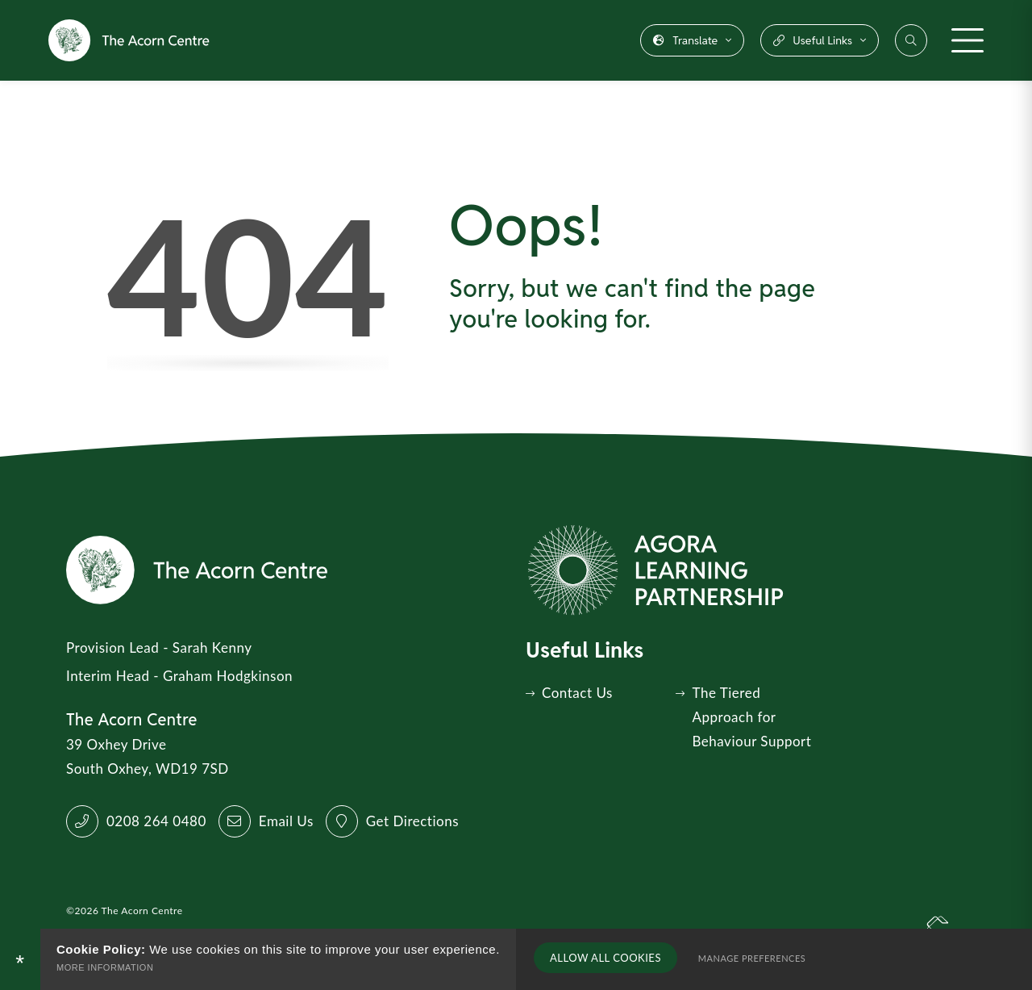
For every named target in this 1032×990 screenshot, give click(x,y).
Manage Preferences (748, 959)
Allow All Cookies (604, 958)
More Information (104, 967)
